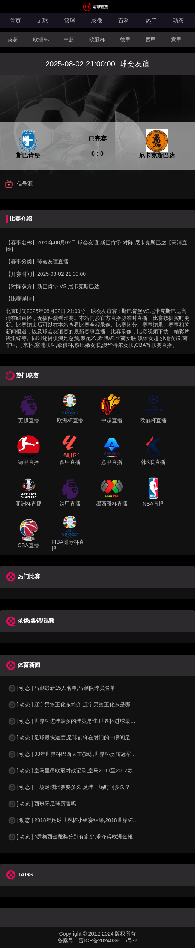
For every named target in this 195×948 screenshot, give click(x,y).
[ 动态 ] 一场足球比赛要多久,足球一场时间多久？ (69, 787)
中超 (69, 39)
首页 (15, 20)
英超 (13, 39)
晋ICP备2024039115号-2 (108, 940)
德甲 (125, 39)
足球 (42, 20)
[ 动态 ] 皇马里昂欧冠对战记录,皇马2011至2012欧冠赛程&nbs (84, 770)
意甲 (176, 39)
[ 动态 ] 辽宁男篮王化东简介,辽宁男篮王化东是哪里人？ (77, 704)
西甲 (151, 39)
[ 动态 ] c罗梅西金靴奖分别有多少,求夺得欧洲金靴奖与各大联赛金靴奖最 (96, 837)
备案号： (68, 940)
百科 (123, 20)
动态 (178, 20)
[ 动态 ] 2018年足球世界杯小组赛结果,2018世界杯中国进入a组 (85, 820)
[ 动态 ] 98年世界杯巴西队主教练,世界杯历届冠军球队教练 (80, 754)
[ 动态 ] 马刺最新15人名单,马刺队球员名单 (61, 688)
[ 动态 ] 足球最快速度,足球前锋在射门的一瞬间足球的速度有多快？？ (92, 737)
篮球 (69, 20)
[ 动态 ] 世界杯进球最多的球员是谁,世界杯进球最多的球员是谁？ (87, 721)
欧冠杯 (97, 39)
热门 (151, 20)
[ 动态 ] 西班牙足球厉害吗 (42, 804)
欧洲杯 (41, 39)
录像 (96, 20)
